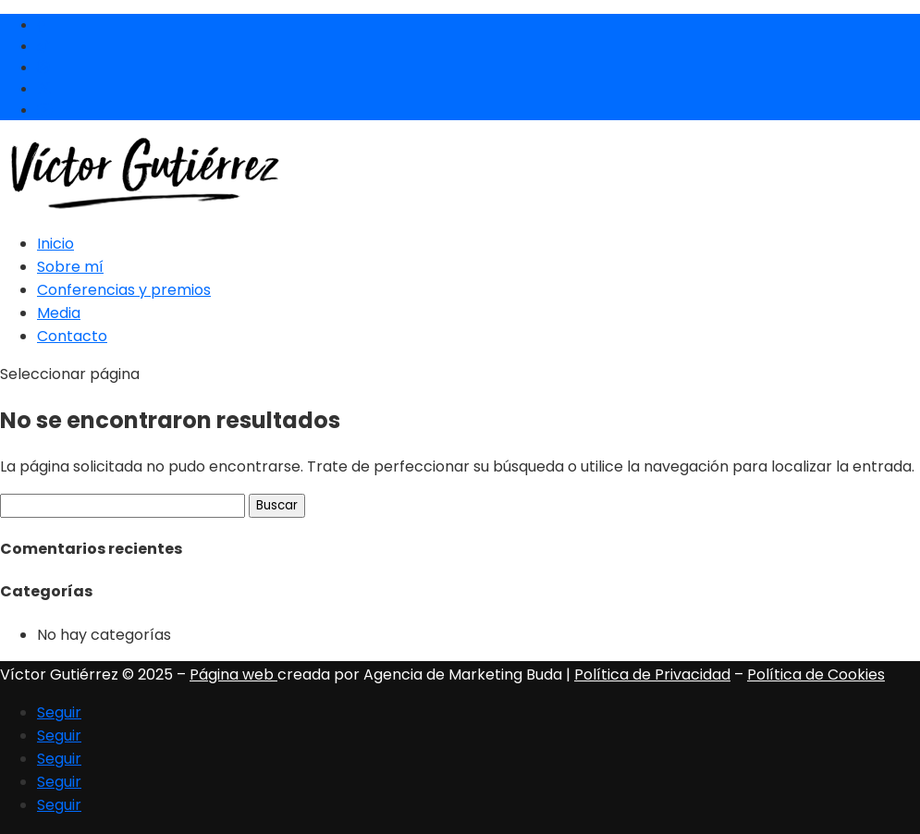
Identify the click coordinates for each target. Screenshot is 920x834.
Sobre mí (70, 266)
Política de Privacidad (652, 674)
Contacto (72, 336)
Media (58, 313)
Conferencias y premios (124, 289)
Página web (233, 674)
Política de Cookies (816, 674)
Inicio (55, 243)
